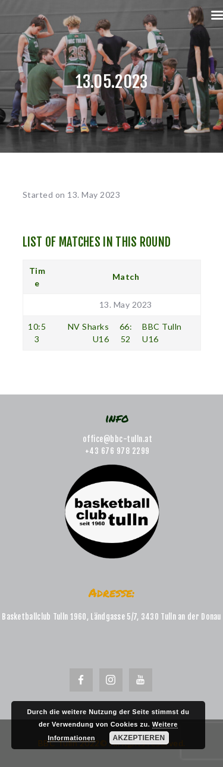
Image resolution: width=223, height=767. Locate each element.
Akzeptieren (139, 738)
